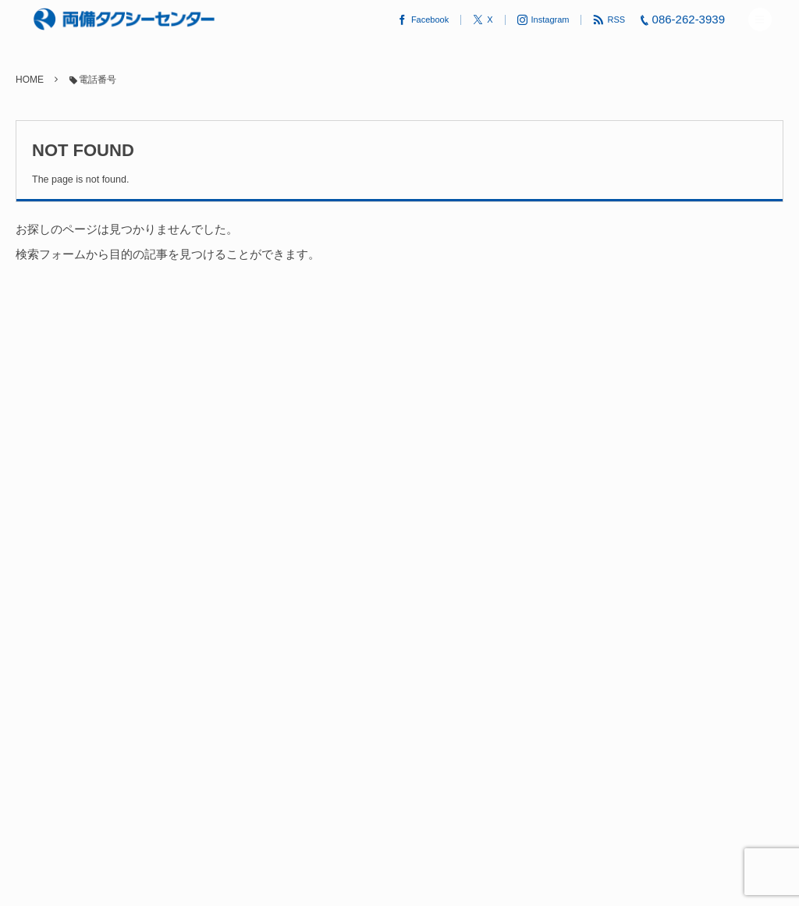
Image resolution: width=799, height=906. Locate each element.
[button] (760, 19)
